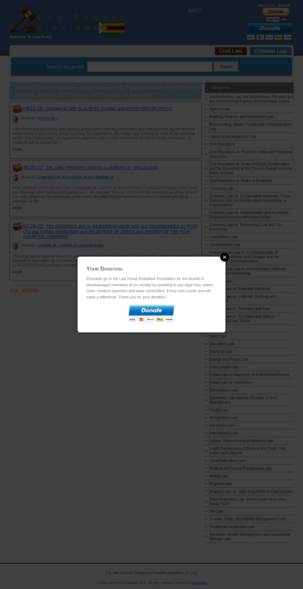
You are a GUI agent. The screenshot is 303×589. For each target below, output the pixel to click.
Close (224, 257)
